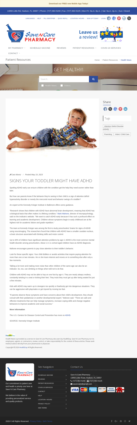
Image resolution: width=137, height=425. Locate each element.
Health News (49, 85)
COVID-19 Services (111, 48)
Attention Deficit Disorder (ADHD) (113, 127)
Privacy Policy (44, 404)
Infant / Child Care (122, 134)
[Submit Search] (93, 79)
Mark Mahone (63, 214)
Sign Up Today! (92, 18)
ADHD (68, 315)
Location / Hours (77, 18)
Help (39, 18)
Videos (66, 85)
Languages (30, 18)
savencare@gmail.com (82, 384)
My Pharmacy (15, 48)
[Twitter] (129, 18)
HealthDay (23, 347)
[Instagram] (124, 18)
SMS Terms (42, 408)
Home (97, 60)
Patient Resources (83, 48)
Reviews (61, 48)
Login (103, 18)
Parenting (108, 134)
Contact (13, 53)
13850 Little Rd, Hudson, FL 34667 (22, 11)
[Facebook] (109, 18)
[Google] (114, 18)
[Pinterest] (119, 18)
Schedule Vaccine (40, 48)
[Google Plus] (116, 421)
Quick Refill (63, 18)
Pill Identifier (49, 18)
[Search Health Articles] (64, 79)
